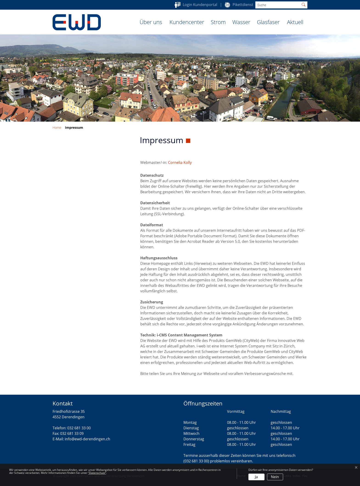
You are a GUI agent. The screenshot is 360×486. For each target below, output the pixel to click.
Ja (256, 476)
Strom (218, 22)
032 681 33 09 (72, 433)
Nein (275, 476)
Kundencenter (186, 22)
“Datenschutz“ (97, 473)
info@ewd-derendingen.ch (87, 438)
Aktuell (295, 22)
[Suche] (277, 4)
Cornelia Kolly (180, 162)
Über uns (151, 22)
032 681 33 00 (79, 427)
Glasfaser (268, 22)
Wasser (241, 22)
